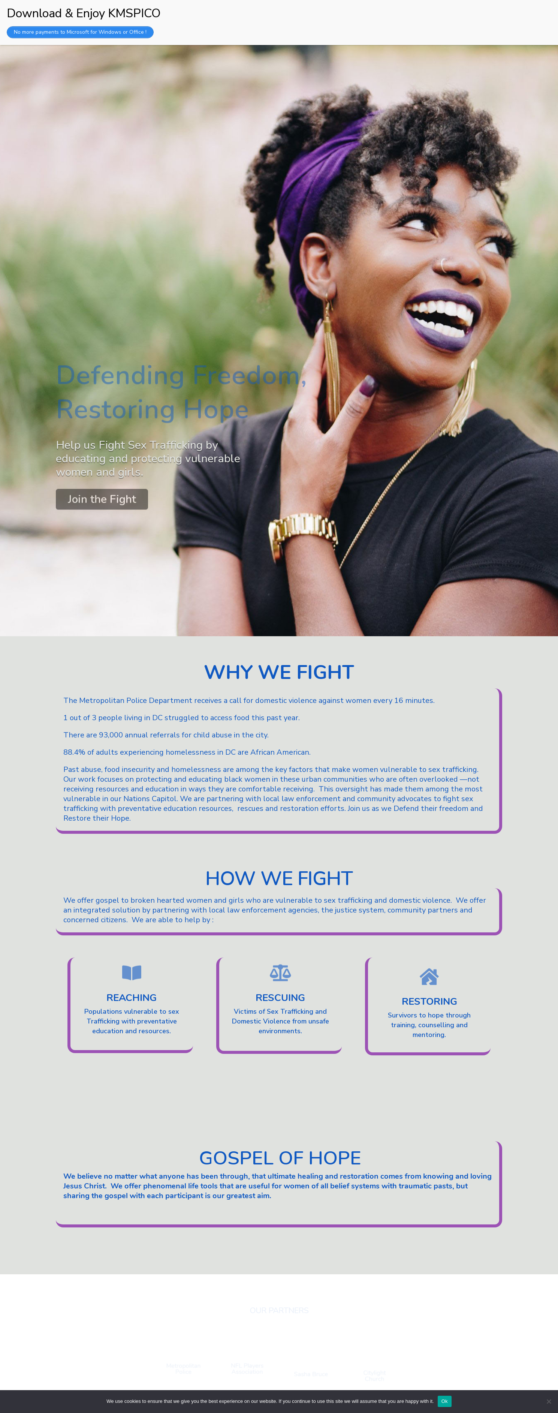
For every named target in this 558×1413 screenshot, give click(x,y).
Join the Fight (102, 496)
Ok (444, 1401)
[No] (548, 1401)
